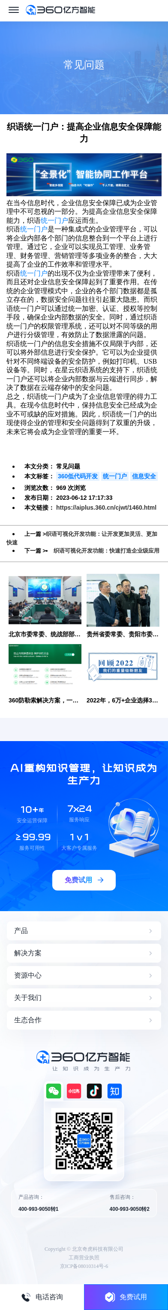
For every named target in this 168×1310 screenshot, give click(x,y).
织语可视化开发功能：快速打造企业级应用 (106, 550)
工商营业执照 (84, 1258)
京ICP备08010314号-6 (84, 1266)
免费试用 (126, 1297)
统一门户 (54, 220)
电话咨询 (42, 1297)
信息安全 (144, 476)
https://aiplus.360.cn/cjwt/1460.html (106, 507)
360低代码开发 (78, 476)
